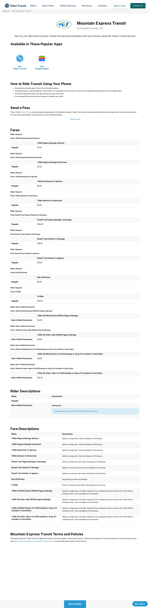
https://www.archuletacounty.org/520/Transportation (33, 541)
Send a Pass (25, 112)
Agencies (6, 11)
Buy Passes (75, 604)
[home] (16, 6)
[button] (34, 6)
